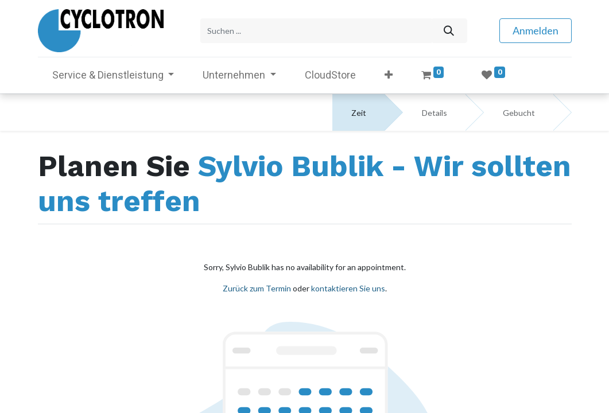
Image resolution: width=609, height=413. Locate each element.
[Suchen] (449, 30)
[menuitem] (330, 75)
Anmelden (535, 30)
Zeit (358, 113)
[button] (388, 75)
